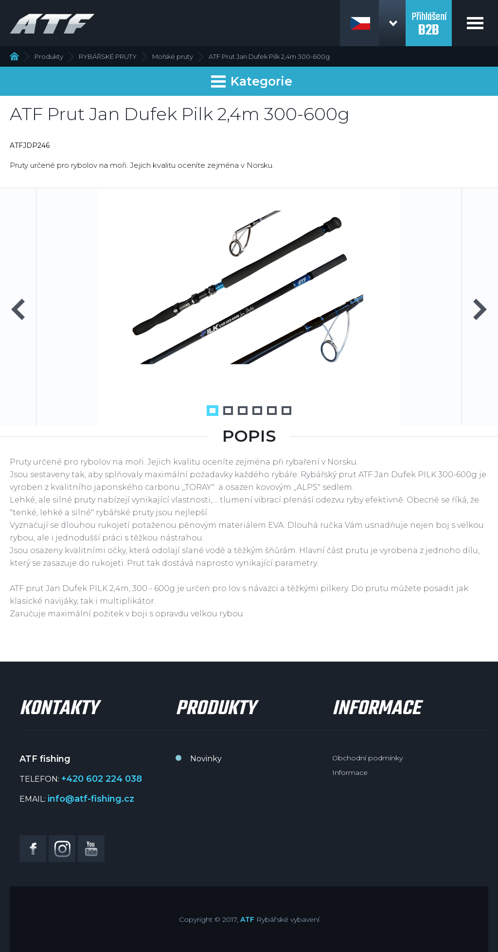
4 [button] (257, 410)
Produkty (49, 56)
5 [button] (272, 410)
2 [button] (228, 410)
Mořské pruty (172, 56)
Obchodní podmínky (367, 758)
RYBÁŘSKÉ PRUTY (108, 56)
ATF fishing (52, 24)
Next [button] (480, 309)
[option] (249, 307)
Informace (350, 772)
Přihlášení (429, 18)
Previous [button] (18, 309)
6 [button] (286, 410)
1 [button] (212, 410)
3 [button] (243, 410)
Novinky (206, 758)
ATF (247, 919)
